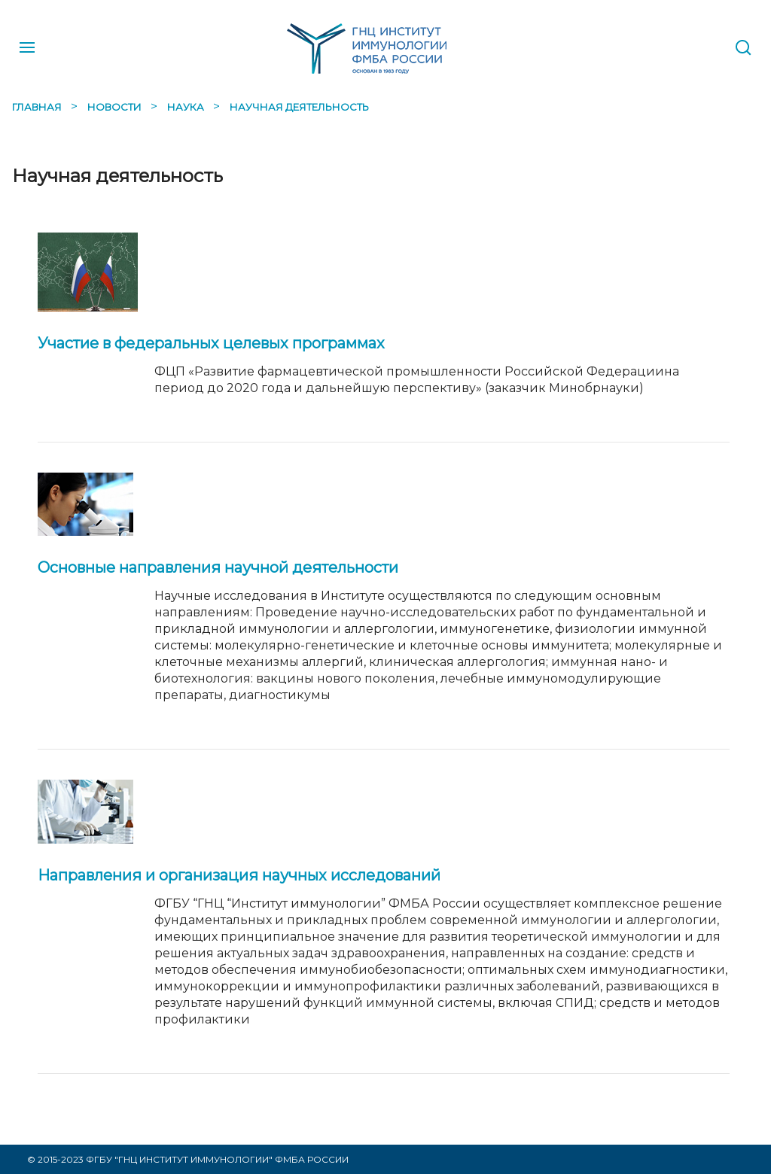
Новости (115, 107)
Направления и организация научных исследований (239, 875)
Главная (38, 107)
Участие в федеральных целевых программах (211, 343)
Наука (186, 107)
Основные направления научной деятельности (218, 567)
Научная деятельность (299, 107)
